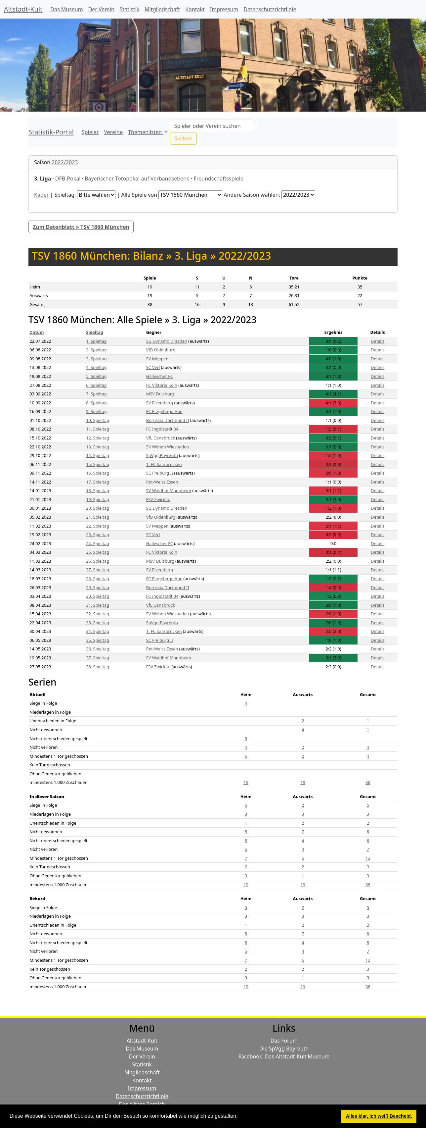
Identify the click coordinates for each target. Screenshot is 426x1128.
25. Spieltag (97, 552)
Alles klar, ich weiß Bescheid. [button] (379, 1116)
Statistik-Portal (51, 132)
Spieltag (94, 332)
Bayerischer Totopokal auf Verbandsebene (137, 178)
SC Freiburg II (159, 473)
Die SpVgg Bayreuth (284, 1048)
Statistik (130, 9)
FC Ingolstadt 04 (162, 429)
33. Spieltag (97, 623)
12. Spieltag (97, 438)
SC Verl (153, 367)
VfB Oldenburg (161, 350)
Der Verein (101, 9)
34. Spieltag (97, 631)
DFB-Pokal (68, 178)
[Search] (212, 126)
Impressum (224, 9)
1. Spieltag (96, 341)
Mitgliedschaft (162, 9)
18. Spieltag (97, 490)
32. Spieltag (97, 614)
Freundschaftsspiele (218, 178)
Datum (36, 332)
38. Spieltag (97, 667)
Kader (41, 194)
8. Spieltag (96, 403)
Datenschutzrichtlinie (270, 9)
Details (377, 341)
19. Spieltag (97, 499)
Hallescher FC (159, 376)
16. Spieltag (97, 473)
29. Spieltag (97, 587)
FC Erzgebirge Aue (164, 411)
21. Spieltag (97, 517)
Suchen (183, 138)
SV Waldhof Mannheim (168, 490)
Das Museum (66, 9)
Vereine (113, 132)
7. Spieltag (96, 394)
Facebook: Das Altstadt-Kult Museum (284, 1056)
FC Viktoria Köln (161, 385)
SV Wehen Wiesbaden (167, 447)
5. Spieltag (96, 376)
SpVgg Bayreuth (162, 455)
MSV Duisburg (160, 394)
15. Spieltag (97, 464)
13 (367, 858)
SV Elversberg (159, 403)
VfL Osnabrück (160, 438)
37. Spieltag (97, 658)
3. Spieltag (96, 359)
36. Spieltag (97, 649)
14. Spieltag (97, 455)
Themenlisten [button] (145, 132)
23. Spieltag (97, 535)
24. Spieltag (97, 543)
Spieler (90, 132)
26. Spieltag (97, 561)
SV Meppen (157, 359)
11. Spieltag (97, 429)
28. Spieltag (97, 579)
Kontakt (195, 9)
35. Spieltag (97, 640)
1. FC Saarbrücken (164, 464)
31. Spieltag (97, 605)
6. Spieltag (96, 385)
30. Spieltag (97, 596)
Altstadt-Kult (23, 9)
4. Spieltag (96, 367)
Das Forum (284, 1040)
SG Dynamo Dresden (166, 341)
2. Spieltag (96, 350)
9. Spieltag (96, 411)
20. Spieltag (97, 508)
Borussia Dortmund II (167, 420)
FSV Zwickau (158, 499)
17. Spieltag (97, 482)
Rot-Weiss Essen (162, 482)
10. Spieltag (97, 420)
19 (245, 782)
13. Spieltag (97, 447)
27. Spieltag (97, 570)
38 (367, 782)
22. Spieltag (97, 526)
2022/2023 (65, 162)
